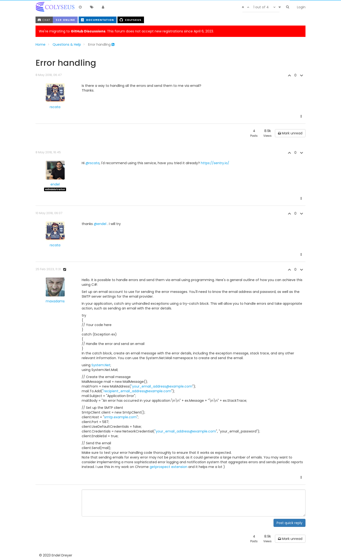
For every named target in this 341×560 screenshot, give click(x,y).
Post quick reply (289, 522)
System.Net (100, 365)
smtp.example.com (120, 417)
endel (55, 184)
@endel (100, 223)
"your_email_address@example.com (161, 386)
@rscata (92, 163)
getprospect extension (168, 466)
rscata (55, 107)
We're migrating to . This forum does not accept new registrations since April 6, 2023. (126, 31)
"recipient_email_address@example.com (137, 391)
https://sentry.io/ (215, 163)
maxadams (55, 301)
